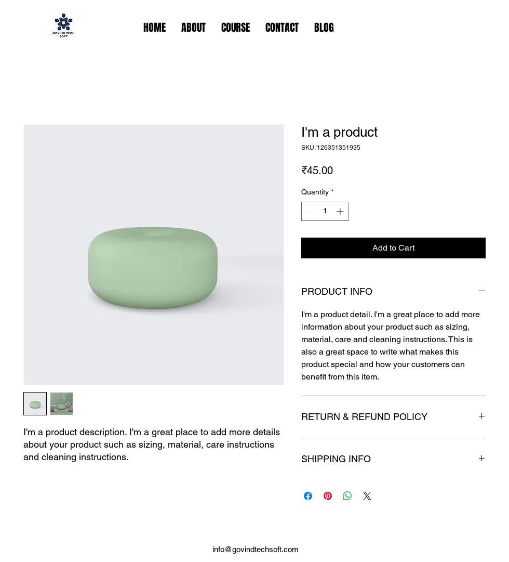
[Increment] (340, 211)
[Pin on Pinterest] (328, 496)
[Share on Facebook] (308, 496)
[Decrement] (309, 211)
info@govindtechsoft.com (255, 549)
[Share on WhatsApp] (347, 496)
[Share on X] (367, 496)
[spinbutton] (325, 211)
